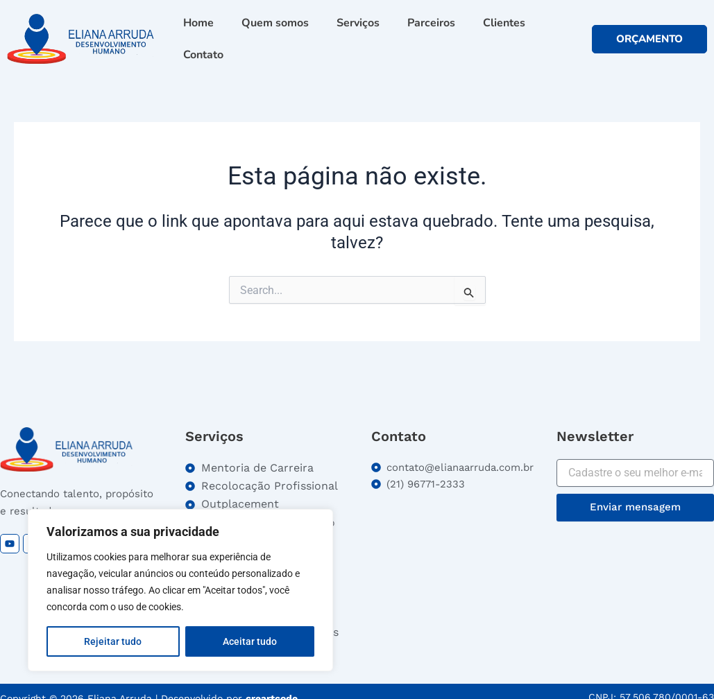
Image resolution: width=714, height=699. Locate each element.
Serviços (358, 23)
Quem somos (275, 23)
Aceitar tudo (250, 641)
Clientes (504, 23)
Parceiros (431, 23)
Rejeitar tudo (113, 641)
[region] (180, 590)
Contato (203, 54)
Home (198, 23)
